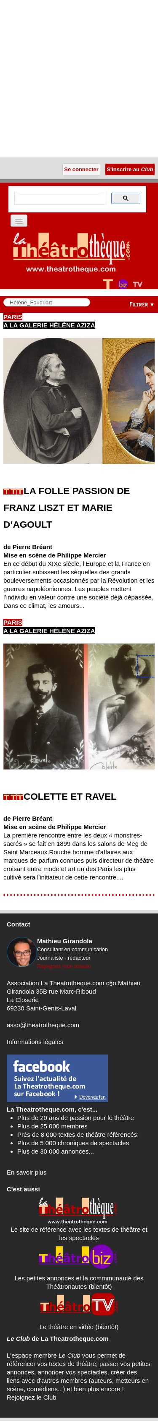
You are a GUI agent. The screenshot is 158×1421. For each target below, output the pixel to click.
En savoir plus (26, 1172)
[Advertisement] (79, 78)
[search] (59, 198)
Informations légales (35, 1041)
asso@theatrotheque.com (43, 1024)
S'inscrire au (130, 169)
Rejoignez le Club (31, 1397)
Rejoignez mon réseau (64, 966)
